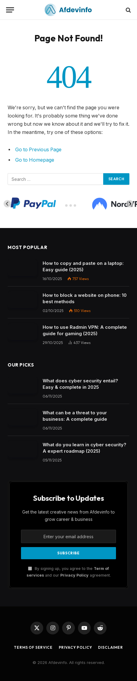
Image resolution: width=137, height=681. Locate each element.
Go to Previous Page (38, 150)
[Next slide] (129, 203)
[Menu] (10, 10)
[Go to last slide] (7, 203)
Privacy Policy (74, 575)
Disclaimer (110, 647)
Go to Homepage (34, 160)
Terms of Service (33, 647)
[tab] (62, 205)
